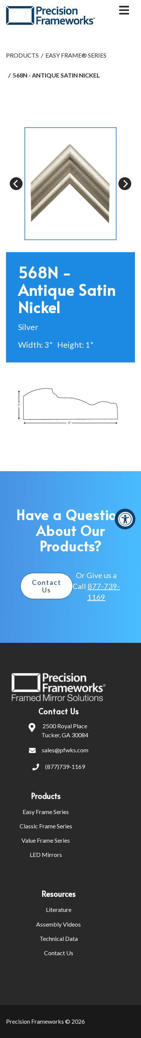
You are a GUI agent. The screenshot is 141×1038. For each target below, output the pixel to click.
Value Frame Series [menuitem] (45, 840)
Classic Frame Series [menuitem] (46, 825)
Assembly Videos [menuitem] (58, 924)
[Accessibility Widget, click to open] (125, 519)
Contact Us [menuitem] (58, 952)
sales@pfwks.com (58, 751)
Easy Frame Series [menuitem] (46, 811)
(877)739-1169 (58, 767)
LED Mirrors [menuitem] (46, 854)
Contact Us (46, 586)
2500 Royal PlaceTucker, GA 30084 (58, 730)
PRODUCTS (22, 55)
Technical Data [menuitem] (58, 938)
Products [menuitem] (46, 796)
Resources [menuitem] (58, 894)
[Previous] (16, 183)
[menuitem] (86, 796)
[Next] (124, 183)
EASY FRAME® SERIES (75, 55)
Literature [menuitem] (58, 909)
